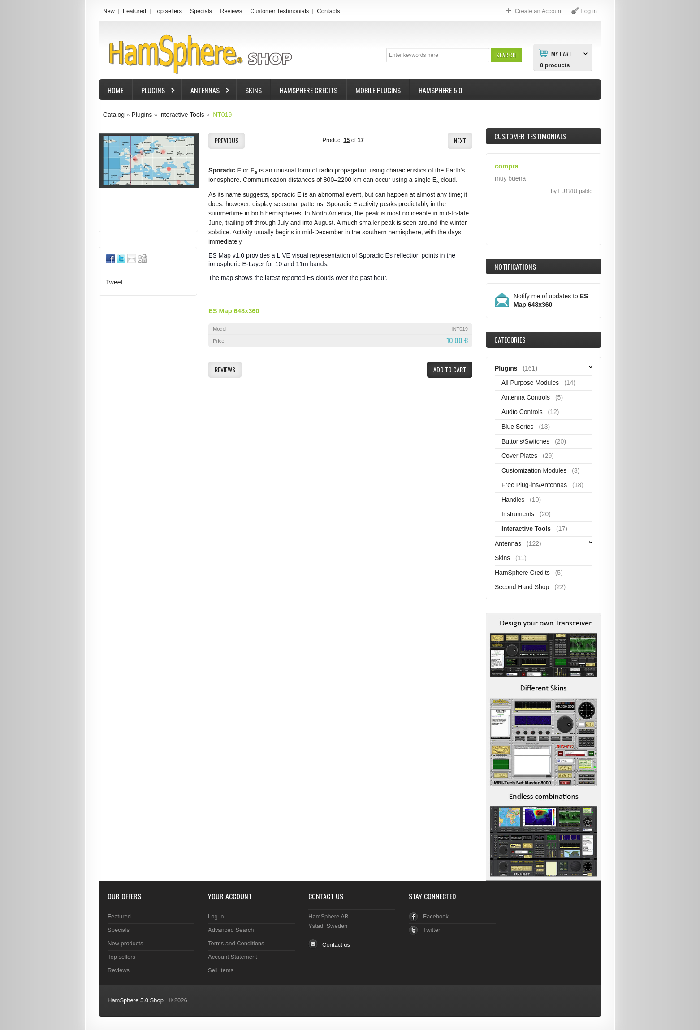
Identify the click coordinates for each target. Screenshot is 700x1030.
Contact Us (325, 896)
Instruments (517, 513)
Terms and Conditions (236, 943)
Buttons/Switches (525, 441)
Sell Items (220, 970)
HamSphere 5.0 (440, 90)
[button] (506, 55)
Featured (134, 11)
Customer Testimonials (279, 11)
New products (125, 943)
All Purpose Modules (530, 382)
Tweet (114, 282)
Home (115, 90)
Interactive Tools (181, 114)
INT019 (221, 114)
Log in (216, 916)
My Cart (561, 53)
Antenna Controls (525, 397)
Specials (201, 11)
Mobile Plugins (378, 90)
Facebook (436, 916)
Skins (253, 90)
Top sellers (168, 11)
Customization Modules (533, 470)
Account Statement (232, 956)
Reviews (231, 11)
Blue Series (517, 426)
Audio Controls (522, 411)
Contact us (336, 944)
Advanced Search (231, 930)
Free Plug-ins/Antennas (534, 484)
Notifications (515, 266)
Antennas (206, 91)
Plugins (154, 91)
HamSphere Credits (308, 90)
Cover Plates (519, 455)
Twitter (431, 930)
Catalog (114, 114)
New (109, 11)
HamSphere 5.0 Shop (136, 1000)
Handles (512, 499)
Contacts (328, 11)
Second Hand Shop (522, 586)
